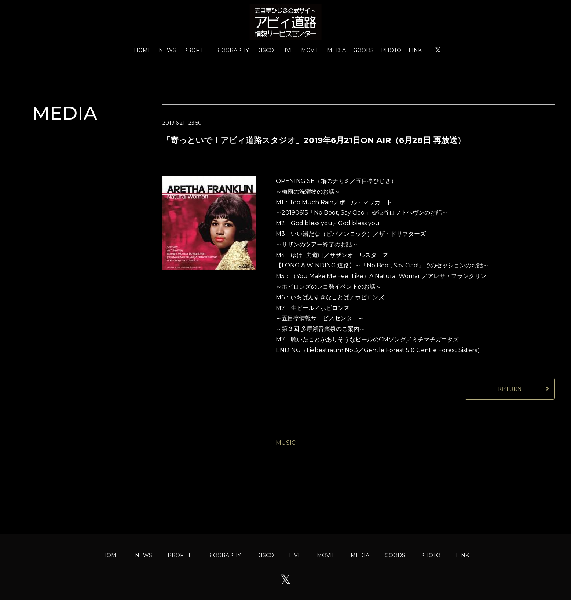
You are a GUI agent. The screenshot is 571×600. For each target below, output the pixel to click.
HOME (142, 50)
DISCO (265, 50)
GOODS (363, 50)
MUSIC (286, 442)
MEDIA (336, 50)
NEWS (167, 50)
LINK (415, 50)
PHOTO (391, 50)
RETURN (509, 389)
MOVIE (310, 50)
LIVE (287, 50)
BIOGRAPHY (232, 50)
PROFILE (195, 50)
